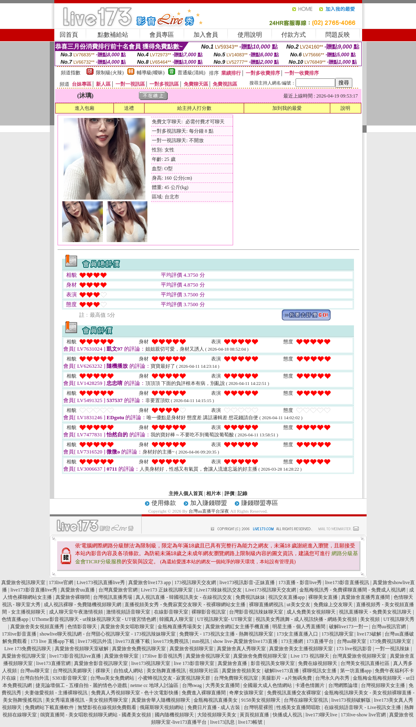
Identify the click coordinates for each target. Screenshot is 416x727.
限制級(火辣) (110, 73)
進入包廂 (84, 108)
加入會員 (206, 34)
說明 (345, 108)
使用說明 (250, 34)
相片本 (213, 493)
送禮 (129, 108)
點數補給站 (113, 34)
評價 (229, 493)
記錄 (242, 493)
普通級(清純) (191, 73)
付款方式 (293, 34)
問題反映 (337, 34)
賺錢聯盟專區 (259, 503)
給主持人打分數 (194, 108)
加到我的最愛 (287, 108)
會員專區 (161, 34)
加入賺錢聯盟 (208, 503)
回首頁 (69, 34)
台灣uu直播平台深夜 (209, 511)
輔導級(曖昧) (151, 73)
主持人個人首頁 (186, 493)
